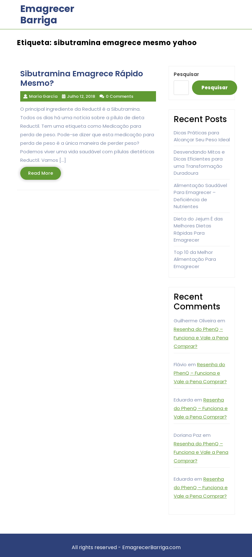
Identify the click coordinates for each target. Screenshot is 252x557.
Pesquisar (186, 74)
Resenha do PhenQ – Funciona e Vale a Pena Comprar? (201, 337)
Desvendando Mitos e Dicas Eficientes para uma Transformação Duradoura (199, 163)
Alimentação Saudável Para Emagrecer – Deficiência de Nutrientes (200, 196)
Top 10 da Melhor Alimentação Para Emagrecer (195, 259)
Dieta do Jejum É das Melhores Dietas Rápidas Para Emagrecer (198, 229)
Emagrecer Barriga (47, 14)
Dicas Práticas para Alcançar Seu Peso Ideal (202, 136)
